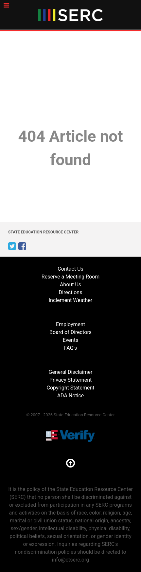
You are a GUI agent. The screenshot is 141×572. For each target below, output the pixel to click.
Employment (70, 324)
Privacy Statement (70, 380)
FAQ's (70, 348)
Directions (70, 292)
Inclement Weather (71, 300)
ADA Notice (70, 395)
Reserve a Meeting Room (70, 277)
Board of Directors (70, 332)
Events (70, 340)
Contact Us (70, 269)
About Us (70, 284)
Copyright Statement (70, 388)
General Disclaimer (71, 372)
